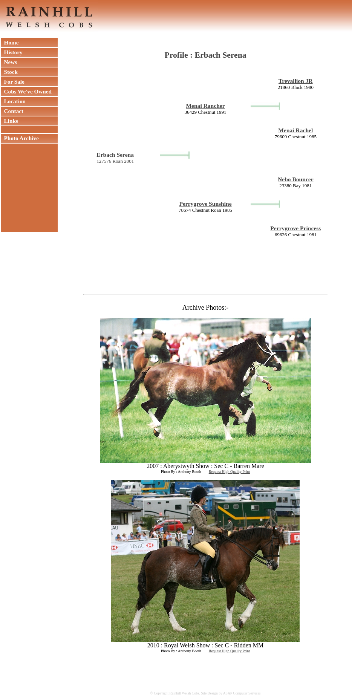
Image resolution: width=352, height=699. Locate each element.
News (9, 62)
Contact (12, 111)
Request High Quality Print (229, 472)
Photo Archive (20, 138)
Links (9, 121)
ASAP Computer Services (242, 693)
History (12, 52)
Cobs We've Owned (26, 91)
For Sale (12, 81)
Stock (9, 72)
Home (9, 42)
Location (13, 101)
